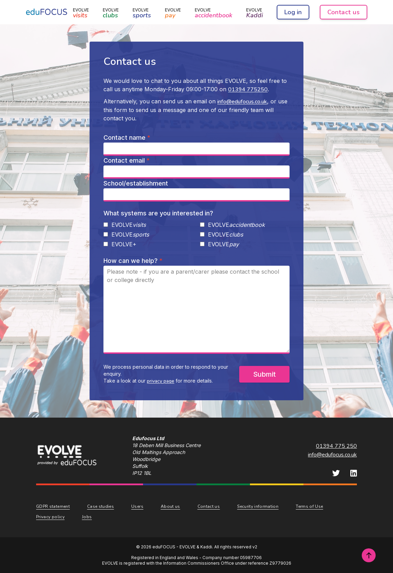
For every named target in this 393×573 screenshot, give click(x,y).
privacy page (160, 381)
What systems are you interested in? (158, 213)
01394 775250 (248, 89)
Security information (257, 506)
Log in (293, 12)
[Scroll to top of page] (369, 555)
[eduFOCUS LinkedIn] (353, 473)
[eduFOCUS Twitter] (336, 473)
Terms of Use (309, 506)
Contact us (343, 12)
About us (170, 506)
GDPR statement (53, 506)
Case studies (100, 506)
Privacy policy (50, 517)
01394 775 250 (336, 446)
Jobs (87, 517)
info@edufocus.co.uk (242, 101)
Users (137, 506)
